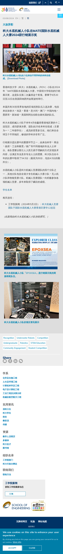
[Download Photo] (16, 78)
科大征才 (7, 444)
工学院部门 (8, 460)
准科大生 (7, 409)
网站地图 (42, 521)
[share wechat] (21, 361)
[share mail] (5, 361)
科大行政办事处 (10, 464)
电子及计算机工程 (11, 389)
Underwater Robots (26, 338)
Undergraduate (10, 343)
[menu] (59, 9)
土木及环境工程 (10, 381)
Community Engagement (14, 348)
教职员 (6, 420)
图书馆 (6, 448)
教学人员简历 (9, 436)
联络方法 (7, 474)
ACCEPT (12, 548)
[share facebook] (10, 361)
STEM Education (38, 343)
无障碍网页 (21, 521)
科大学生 (7, 413)
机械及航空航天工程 (12, 397)
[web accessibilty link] (38, 505)
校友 (5, 416)
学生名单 (7, 189)
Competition (42, 338)
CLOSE (32, 548)
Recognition (8, 338)
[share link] (15, 361)
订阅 (11, 494)
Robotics (24, 343)
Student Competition (37, 348)
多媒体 (6, 440)
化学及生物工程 (10, 378)
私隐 (32, 521)
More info (17, 542)
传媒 (5, 424)
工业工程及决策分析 (12, 393)
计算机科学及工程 (11, 385)
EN (16, 18)
